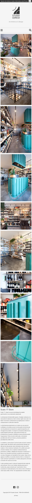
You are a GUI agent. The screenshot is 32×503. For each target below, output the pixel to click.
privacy (16, 495)
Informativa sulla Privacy (21, 1)
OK (30, 1)
